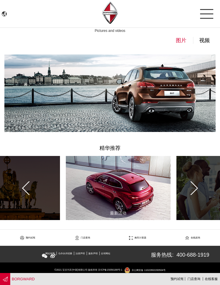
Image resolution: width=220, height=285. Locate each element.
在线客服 (211, 279)
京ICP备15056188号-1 (110, 270)
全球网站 (105, 253)
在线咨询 (192, 238)
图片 (181, 40)
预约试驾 (177, 279)
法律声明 (80, 253)
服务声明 (93, 253)
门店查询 (194, 279)
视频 (204, 40)
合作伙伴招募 (65, 253)
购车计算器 (138, 238)
